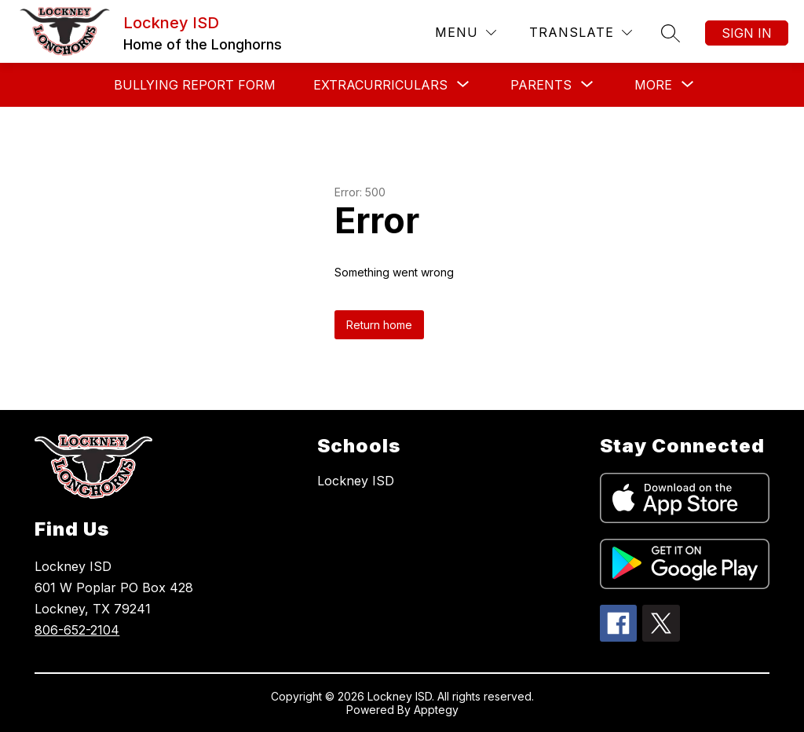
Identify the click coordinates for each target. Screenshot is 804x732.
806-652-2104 (77, 630)
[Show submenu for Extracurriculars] (380, 84)
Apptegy (436, 709)
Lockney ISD (355, 481)
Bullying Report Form (195, 85)
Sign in (747, 33)
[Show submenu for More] (653, 84)
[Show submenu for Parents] (541, 84)
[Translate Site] (580, 32)
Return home (379, 324)
